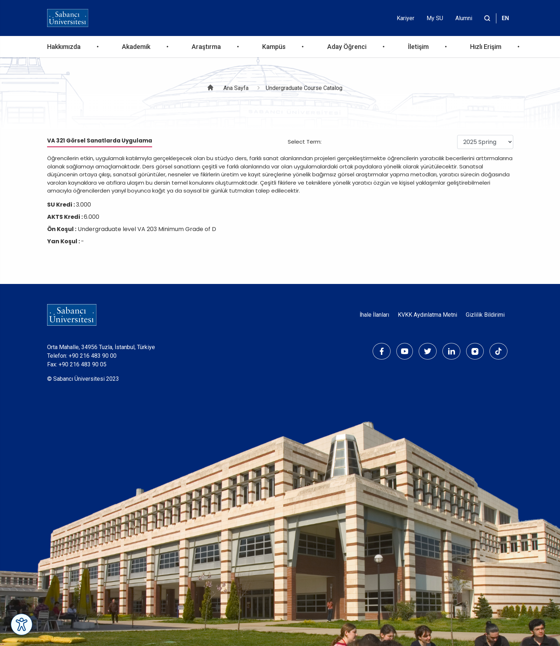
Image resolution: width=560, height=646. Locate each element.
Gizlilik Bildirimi (485, 314)
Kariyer (405, 18)
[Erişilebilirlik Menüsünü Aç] (21, 624)
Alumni (463, 18)
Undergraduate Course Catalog (304, 88)
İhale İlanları (374, 314)
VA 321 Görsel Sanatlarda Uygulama (99, 140)
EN (505, 18)
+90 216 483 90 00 (93, 355)
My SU (435, 18)
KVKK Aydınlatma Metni (427, 314)
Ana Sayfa (236, 88)
